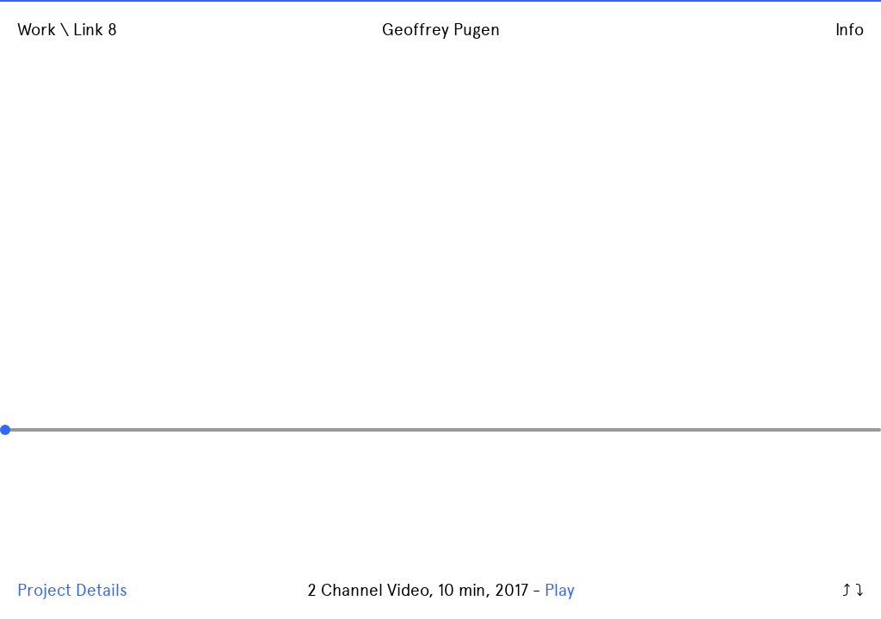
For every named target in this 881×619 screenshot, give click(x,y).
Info (849, 30)
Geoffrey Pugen (441, 30)
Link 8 (95, 30)
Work (36, 30)
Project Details (72, 590)
